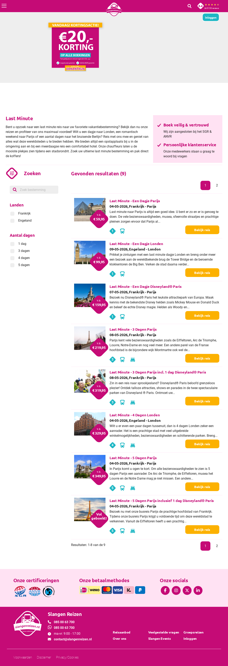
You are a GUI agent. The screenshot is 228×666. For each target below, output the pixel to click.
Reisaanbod (121, 632)
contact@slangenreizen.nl (73, 639)
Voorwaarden (22, 657)
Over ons (119, 638)
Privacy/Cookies (67, 657)
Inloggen (190, 638)
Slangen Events (159, 638)
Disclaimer (44, 657)
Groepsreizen (193, 632)
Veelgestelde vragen (163, 632)
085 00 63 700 (64, 622)
